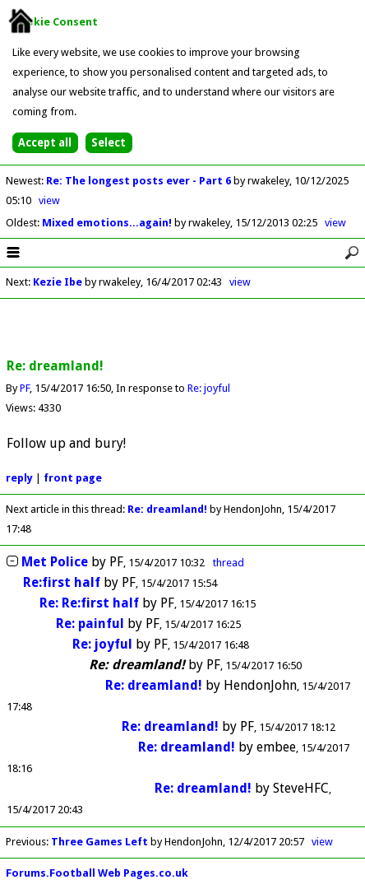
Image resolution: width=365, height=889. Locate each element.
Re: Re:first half (89, 603)
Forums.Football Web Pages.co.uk (97, 873)
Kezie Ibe (57, 282)
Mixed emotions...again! (108, 222)
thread (228, 562)
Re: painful (90, 623)
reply (19, 478)
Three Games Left (99, 841)
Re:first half (61, 582)
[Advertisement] (182, 329)
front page (73, 478)
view (49, 200)
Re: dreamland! (168, 509)
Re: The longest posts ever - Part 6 (139, 181)
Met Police (54, 562)
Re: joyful (208, 388)
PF (25, 388)
